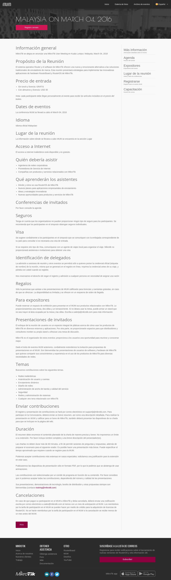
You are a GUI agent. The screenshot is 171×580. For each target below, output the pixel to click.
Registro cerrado (31, 27)
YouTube (68, 560)
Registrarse (139, 82)
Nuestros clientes (23, 557)
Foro (42, 557)
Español (160, 4)
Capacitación (139, 90)
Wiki (41, 560)
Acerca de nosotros (24, 553)
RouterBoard (69, 550)
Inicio (107, 4)
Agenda (139, 58)
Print (22, 525)
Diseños (67, 557)
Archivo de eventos (142, 4)
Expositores (139, 66)
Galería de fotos (121, 4)
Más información (139, 50)
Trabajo (19, 560)
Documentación (47, 563)
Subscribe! (127, 559)
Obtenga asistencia (48, 554)
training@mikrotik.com (46, 487)
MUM (66, 553)
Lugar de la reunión (139, 74)
